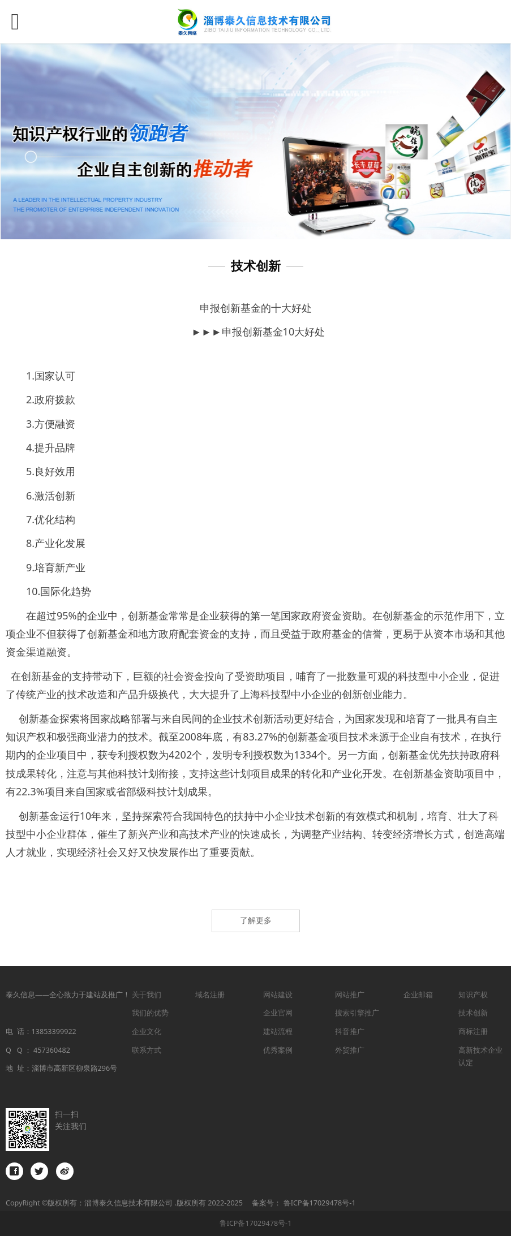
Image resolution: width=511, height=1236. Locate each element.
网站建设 (278, 995)
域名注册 (210, 995)
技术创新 (473, 1013)
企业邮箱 (418, 995)
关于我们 (146, 995)
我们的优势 (150, 1013)
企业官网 (278, 1013)
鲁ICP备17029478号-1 (256, 1223)
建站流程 (278, 1031)
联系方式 (146, 1050)
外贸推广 (349, 1050)
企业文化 (146, 1031)
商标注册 (473, 1031)
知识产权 (473, 995)
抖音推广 (349, 1031)
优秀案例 (278, 1050)
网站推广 (349, 995)
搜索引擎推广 (357, 1013)
